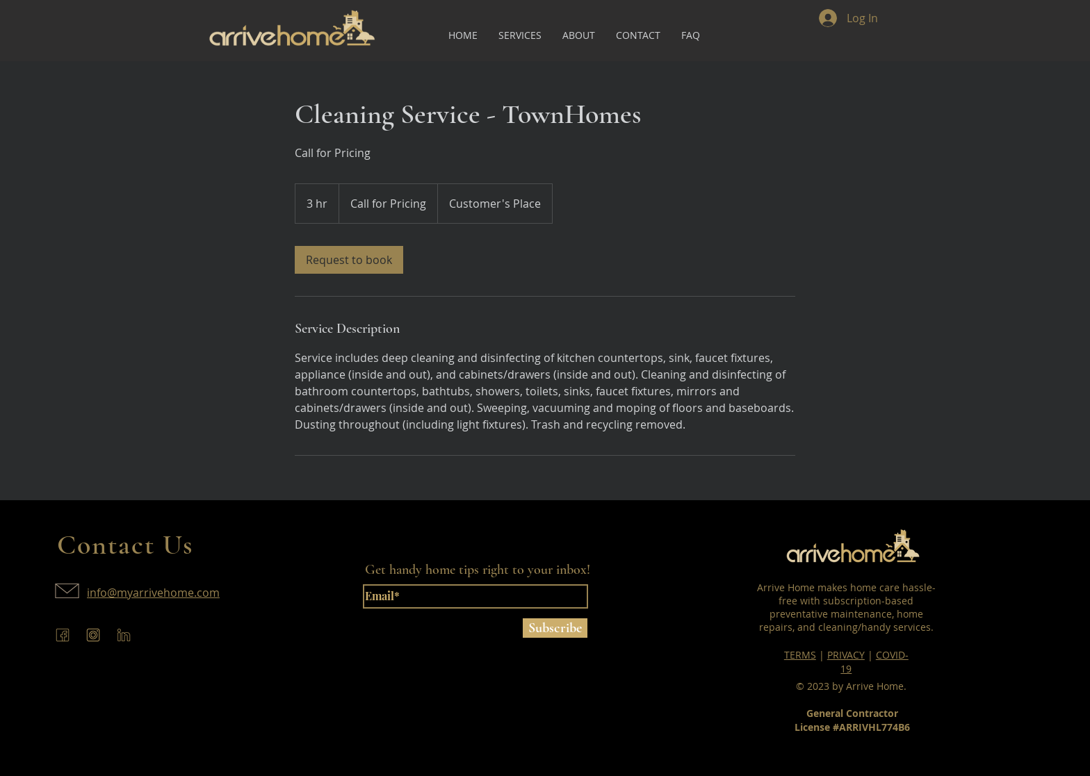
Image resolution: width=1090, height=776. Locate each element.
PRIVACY (846, 654)
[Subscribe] (555, 628)
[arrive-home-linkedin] (124, 635)
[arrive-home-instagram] (93, 635)
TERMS (800, 654)
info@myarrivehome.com (153, 592)
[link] (349, 260)
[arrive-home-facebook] (63, 635)
